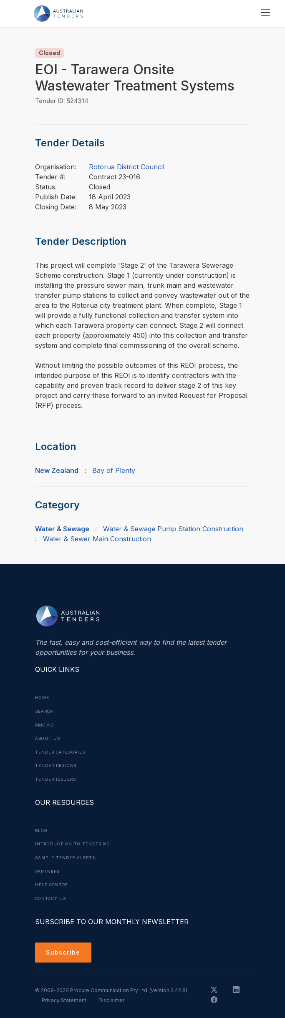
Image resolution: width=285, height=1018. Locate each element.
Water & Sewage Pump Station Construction (173, 529)
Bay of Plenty (113, 470)
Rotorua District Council (126, 167)
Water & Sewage (62, 529)
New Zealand (56, 470)
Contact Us (52, 894)
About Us (48, 737)
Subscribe (64, 950)
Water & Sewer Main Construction (97, 539)
